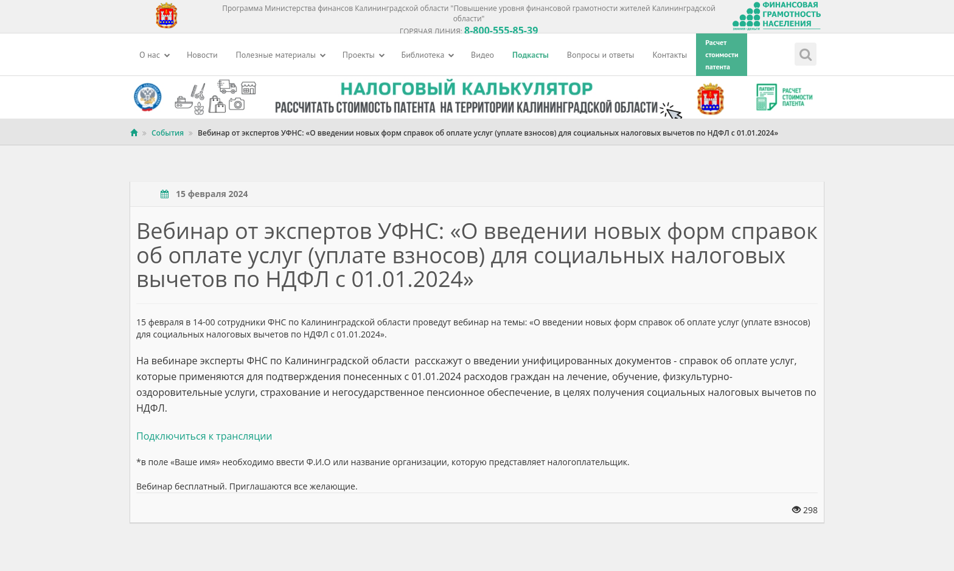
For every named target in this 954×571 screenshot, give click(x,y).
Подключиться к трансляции (204, 436)
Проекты (364, 54)
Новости (202, 54)
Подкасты (530, 54)
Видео (482, 54)
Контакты (670, 54)
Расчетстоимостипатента (721, 54)
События (167, 133)
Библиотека (428, 54)
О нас (154, 54)
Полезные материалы (281, 54)
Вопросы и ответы (601, 54)
